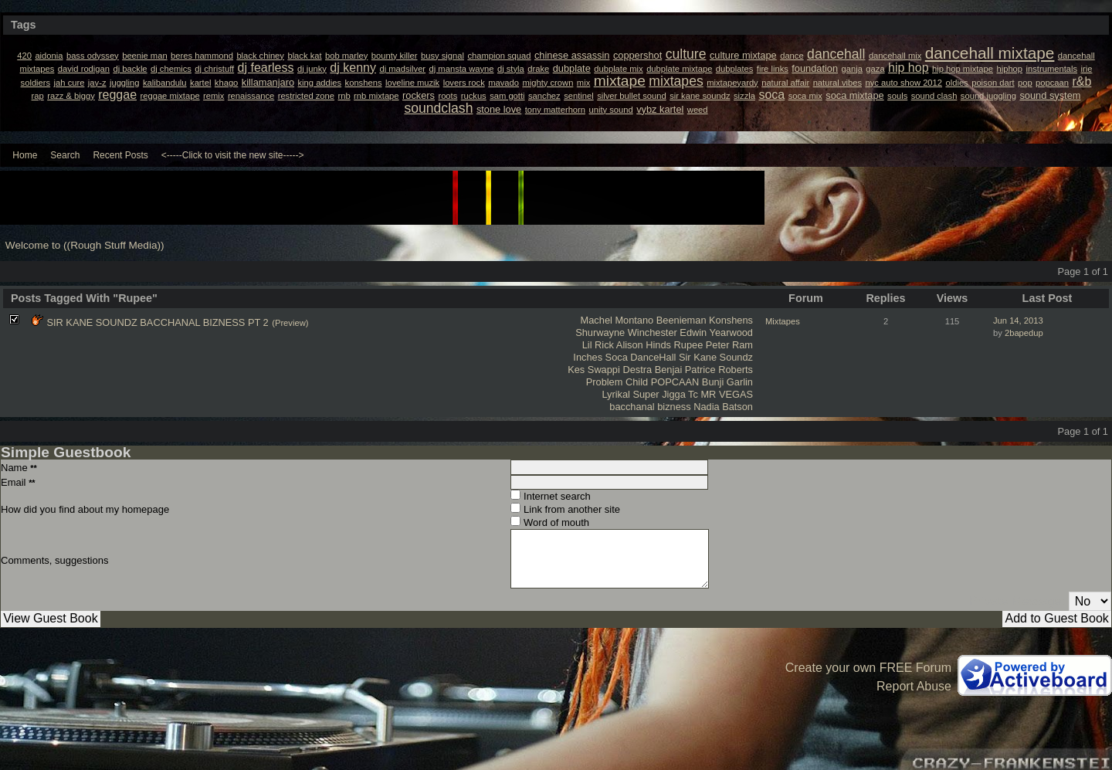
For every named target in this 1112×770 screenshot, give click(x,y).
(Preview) (290, 322)
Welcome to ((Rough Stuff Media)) (84, 245)
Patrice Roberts (719, 369)
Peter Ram (729, 345)
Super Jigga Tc (664, 394)
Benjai (669, 369)
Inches (587, 357)
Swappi (604, 369)
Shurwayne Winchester (626, 332)
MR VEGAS (726, 394)
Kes (576, 369)
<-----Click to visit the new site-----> (232, 155)
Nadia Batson (723, 406)
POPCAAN (675, 382)
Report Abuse (913, 686)
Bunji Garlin (727, 382)
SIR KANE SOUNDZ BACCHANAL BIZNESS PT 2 (157, 322)
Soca (616, 357)
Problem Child (617, 382)
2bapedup (1024, 333)
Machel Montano (617, 320)
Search (65, 155)
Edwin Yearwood (716, 332)
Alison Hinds (643, 345)
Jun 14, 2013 (1018, 320)
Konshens (731, 320)
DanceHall (653, 357)
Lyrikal (616, 394)
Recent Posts (120, 155)
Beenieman (681, 320)
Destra (637, 369)
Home (24, 155)
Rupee (688, 345)
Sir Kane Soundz (716, 357)
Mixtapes (782, 321)
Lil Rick (598, 345)
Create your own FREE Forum (868, 667)
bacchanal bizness (649, 406)
